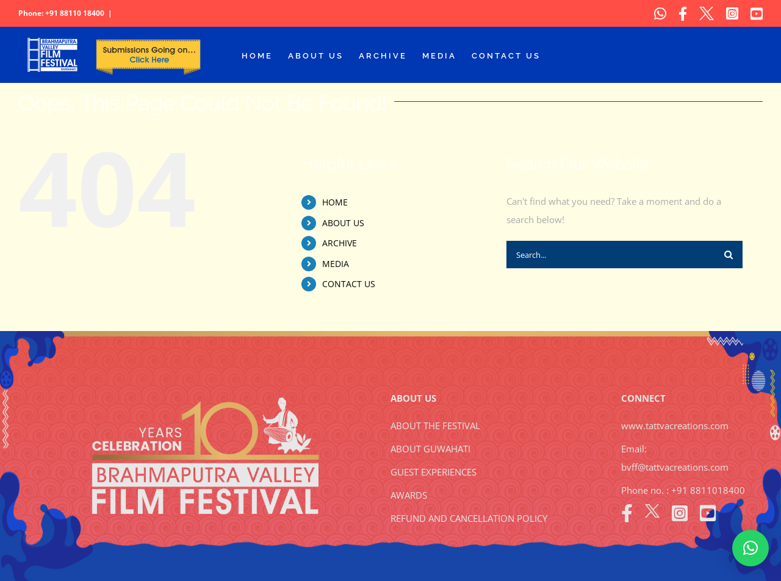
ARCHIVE (339, 243)
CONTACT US (348, 284)
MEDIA (335, 263)
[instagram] (680, 513)
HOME (335, 202)
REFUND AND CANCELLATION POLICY (468, 518)
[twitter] (652, 513)
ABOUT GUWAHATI (430, 449)
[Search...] (610, 254)
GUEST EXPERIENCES (433, 472)
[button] (750, 548)
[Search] (729, 254)
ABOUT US (343, 223)
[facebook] (627, 513)
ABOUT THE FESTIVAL (435, 425)
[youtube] (708, 513)
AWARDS (408, 495)
